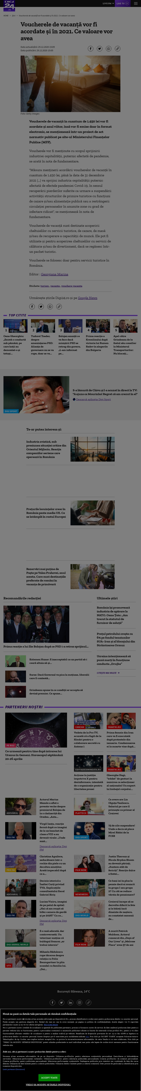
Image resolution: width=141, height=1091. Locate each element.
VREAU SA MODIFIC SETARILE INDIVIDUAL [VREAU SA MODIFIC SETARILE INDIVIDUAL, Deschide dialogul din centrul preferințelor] (48, 1084)
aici (87, 1036)
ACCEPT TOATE (49, 1077)
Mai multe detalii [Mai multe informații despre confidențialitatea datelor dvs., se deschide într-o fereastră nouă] (51, 1024)
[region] (70, 1050)
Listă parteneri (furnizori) (14, 1069)
